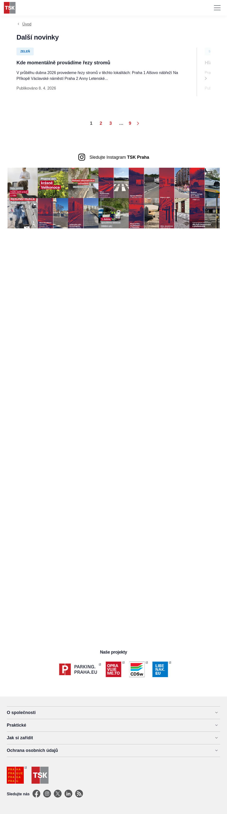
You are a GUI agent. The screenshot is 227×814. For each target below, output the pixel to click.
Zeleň (25, 51)
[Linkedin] (68, 793)
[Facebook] (36, 793)
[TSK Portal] (79, 793)
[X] (58, 793)
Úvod (26, 24)
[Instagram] (47, 793)
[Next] (206, 78)
